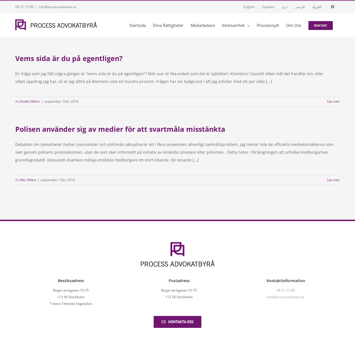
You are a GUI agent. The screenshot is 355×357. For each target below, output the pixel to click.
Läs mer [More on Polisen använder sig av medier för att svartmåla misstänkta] (333, 180)
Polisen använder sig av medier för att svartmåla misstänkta (120, 129)
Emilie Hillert (30, 101)
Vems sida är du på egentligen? (69, 58)
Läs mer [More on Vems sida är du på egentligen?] (333, 101)
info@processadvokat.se (58, 6)
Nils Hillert (28, 180)
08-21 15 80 (24, 6)
